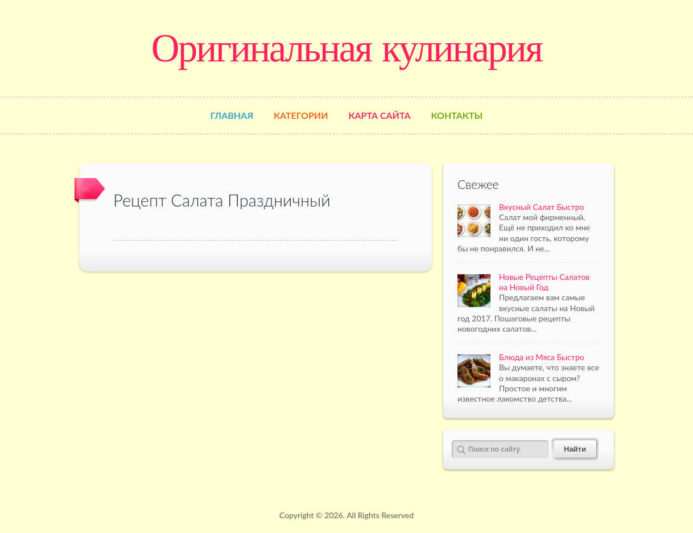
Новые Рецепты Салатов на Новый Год (544, 282)
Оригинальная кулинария (346, 47)
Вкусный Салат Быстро (541, 207)
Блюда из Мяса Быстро (541, 357)
